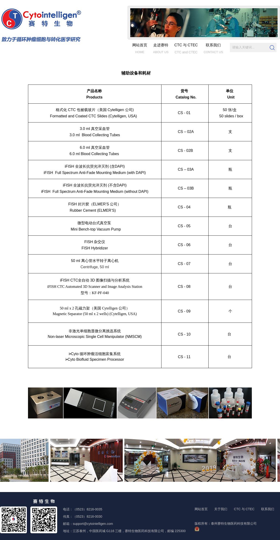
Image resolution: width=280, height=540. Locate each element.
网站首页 (201, 509)
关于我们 (220, 509)
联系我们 (267, 509)
